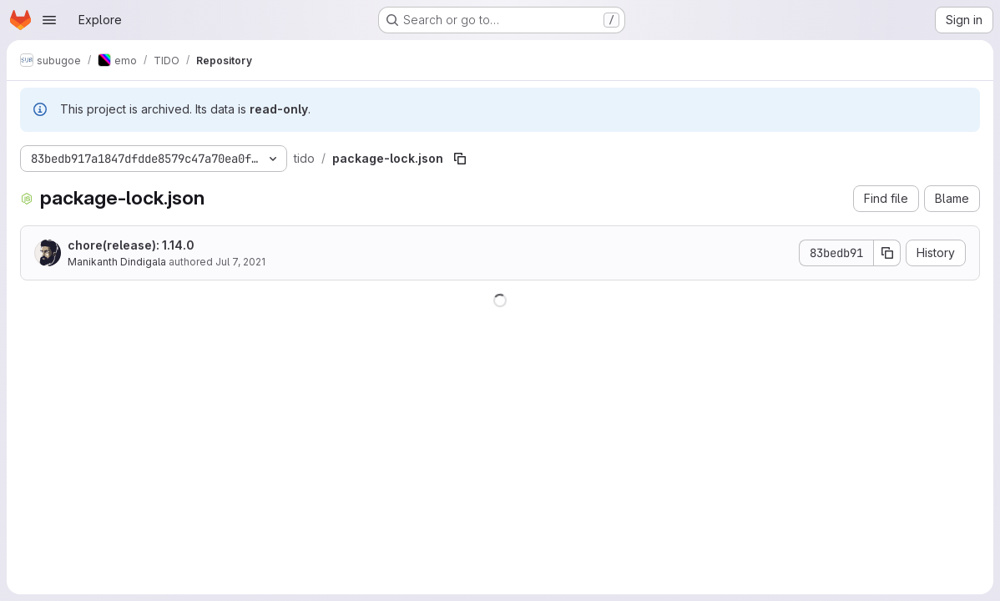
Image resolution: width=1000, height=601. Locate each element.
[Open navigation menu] (49, 20)
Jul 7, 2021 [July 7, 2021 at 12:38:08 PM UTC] (240, 261)
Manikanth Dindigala (117, 261)
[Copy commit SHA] (887, 253)
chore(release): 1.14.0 (131, 245)
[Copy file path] (460, 158)
